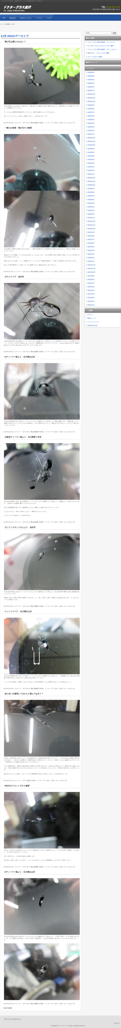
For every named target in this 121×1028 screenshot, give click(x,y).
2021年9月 (91, 276)
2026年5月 (91, 76)
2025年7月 (91, 112)
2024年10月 (91, 145)
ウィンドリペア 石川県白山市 (18, 611)
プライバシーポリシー (12, 1019)
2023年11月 (91, 181)
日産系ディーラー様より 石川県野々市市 (23, 437)
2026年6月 (91, 72)
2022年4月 (91, 250)
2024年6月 (91, 156)
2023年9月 (91, 188)
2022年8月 (91, 236)
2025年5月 (91, 119)
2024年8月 (91, 152)
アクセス (39, 18)
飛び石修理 (34, 122)
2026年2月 (91, 87)
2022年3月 (91, 254)
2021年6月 (91, 287)
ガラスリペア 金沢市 (14, 277)
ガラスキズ (26, 122)
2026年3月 (91, 83)
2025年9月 (91, 105)
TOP (4, 18)
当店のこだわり (26, 18)
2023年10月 (91, 185)
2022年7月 (91, 239)
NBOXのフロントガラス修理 (17, 786)
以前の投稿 (6, 1008)
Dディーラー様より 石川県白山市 (20, 357)
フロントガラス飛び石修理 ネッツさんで (101, 42)
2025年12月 (91, 94)
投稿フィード (91, 318)
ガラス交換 (26, 780)
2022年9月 (91, 232)
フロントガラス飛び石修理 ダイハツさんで (102, 49)
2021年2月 (91, 301)
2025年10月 (91, 101)
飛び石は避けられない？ (15, 42)
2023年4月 (91, 207)
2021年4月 (91, 294)
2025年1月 (91, 134)
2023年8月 (91, 192)
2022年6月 (91, 243)
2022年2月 (91, 258)
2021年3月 (91, 297)
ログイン (90, 314)
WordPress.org (92, 325)
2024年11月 (91, 141)
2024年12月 (91, 138)
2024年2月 (91, 170)
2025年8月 (91, 109)
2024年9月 (91, 149)
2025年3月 (91, 127)
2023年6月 (91, 199)
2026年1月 (91, 90)
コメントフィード (93, 322)
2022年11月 (91, 225)
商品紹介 (12, 18)
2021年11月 (91, 268)
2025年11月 (91, 98)
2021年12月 (91, 265)
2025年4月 (91, 123)
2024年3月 (91, 167)
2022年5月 (91, 247)
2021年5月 (91, 290)
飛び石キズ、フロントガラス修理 (98, 53)
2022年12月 (91, 221)
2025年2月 (91, 130)
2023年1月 (91, 218)
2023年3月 (91, 210)
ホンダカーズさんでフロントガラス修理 (100, 46)
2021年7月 (91, 283)
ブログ (49, 18)
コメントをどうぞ (69, 122)
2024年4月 (91, 163)
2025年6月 (91, 116)
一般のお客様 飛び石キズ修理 (19, 128)
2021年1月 (91, 305)
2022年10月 (91, 229)
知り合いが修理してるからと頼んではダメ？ (24, 694)
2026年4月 (91, 80)
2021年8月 (91, 279)
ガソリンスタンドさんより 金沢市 (20, 527)
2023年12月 (91, 178)
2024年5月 (91, 159)
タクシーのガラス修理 (94, 57)
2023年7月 (91, 196)
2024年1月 (91, 174)
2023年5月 (91, 203)
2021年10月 (91, 272)
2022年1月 (91, 261)
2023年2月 (91, 214)
